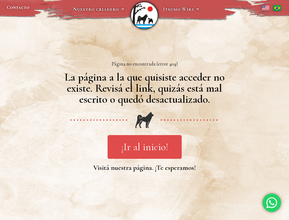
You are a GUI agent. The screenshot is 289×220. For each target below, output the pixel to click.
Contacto (18, 7)
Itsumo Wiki (181, 9)
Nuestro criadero (98, 9)
